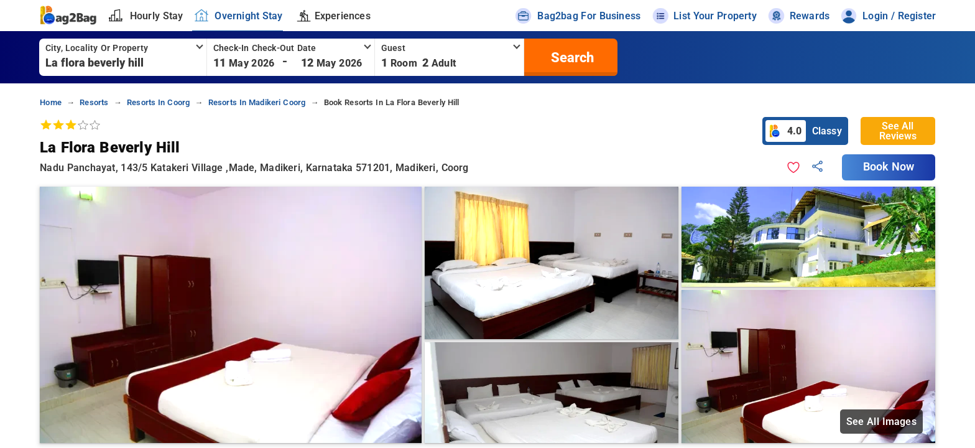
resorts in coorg (158, 102)
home (51, 102)
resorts (94, 102)
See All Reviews (898, 131)
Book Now (888, 167)
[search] (570, 57)
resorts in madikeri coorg (257, 102)
